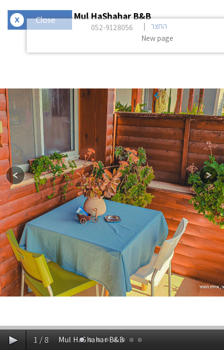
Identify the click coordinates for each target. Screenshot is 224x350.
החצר (159, 26)
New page (157, 38)
